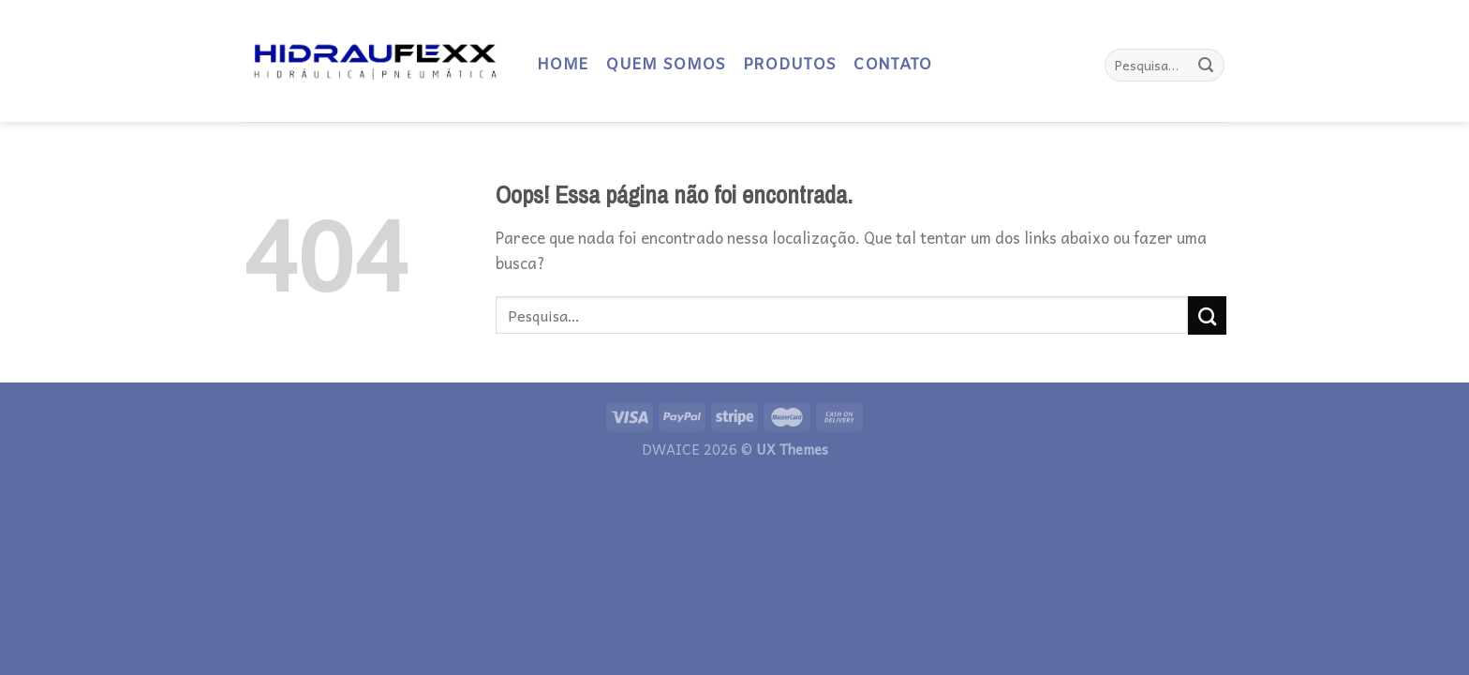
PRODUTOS (790, 65)
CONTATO (892, 65)
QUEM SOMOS (665, 65)
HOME (562, 65)
